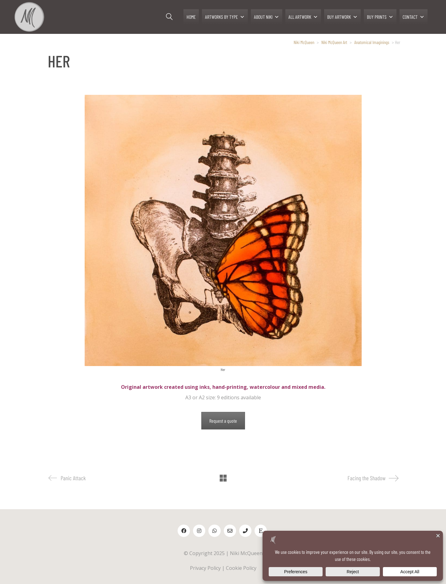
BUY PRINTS (380, 17)
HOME (191, 17)
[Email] (230, 531)
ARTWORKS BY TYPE (225, 17)
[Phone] (245, 531)
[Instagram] (199, 531)
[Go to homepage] (29, 17)
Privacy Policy (205, 568)
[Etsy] (261, 531)
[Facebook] (184, 531)
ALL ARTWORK (303, 17)
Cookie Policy (241, 568)
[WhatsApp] (214, 531)
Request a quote (223, 421)
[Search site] (169, 17)
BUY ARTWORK (342, 17)
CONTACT (413, 17)
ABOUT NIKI (266, 17)
